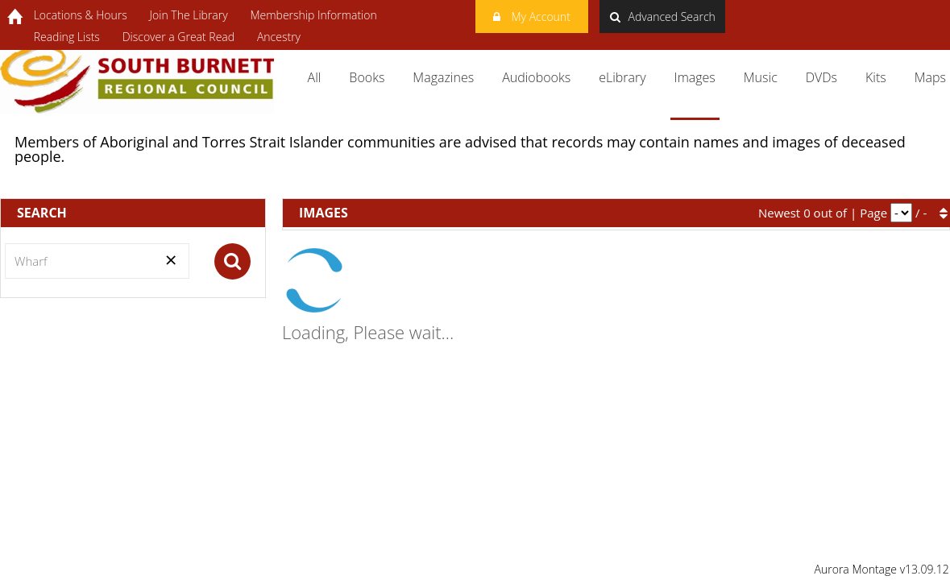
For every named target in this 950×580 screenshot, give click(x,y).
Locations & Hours (80, 15)
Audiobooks (536, 77)
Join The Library (189, 15)
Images (695, 77)
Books (366, 77)
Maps (930, 77)
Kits (875, 77)
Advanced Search (663, 16)
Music (761, 77)
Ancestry (279, 36)
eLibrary (622, 77)
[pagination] (901, 212)
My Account (531, 14)
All (315, 77)
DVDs (821, 77)
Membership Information (313, 15)
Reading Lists (67, 36)
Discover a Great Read (178, 36)
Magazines (443, 77)
